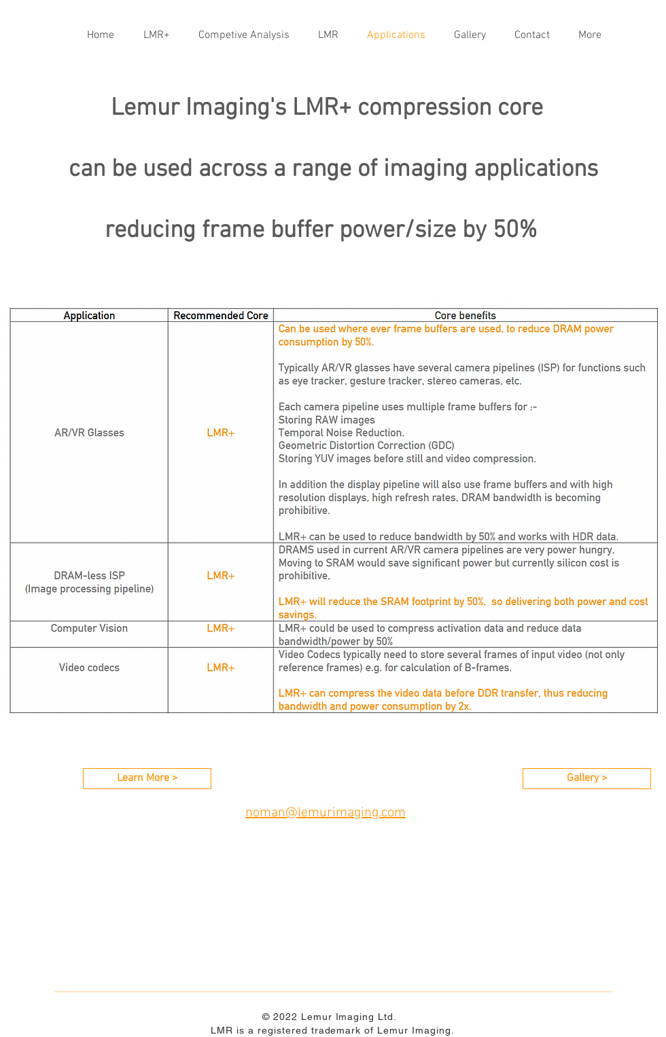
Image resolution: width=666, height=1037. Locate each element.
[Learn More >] (147, 778)
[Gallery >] (587, 778)
